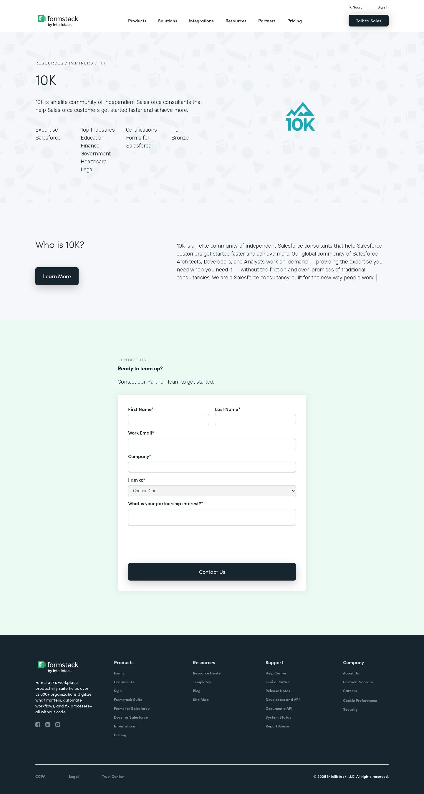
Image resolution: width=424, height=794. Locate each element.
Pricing (294, 20)
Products (137, 20)
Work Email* (141, 432)
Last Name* (228, 409)
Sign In (383, 6)
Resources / (51, 63)
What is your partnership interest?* (165, 503)
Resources (236, 20)
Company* (139, 456)
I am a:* (136, 479)
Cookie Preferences (360, 700)
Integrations (201, 20)
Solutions (167, 20)
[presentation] (173, 540)
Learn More (57, 276)
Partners (267, 20)
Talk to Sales (368, 20)
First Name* (141, 409)
